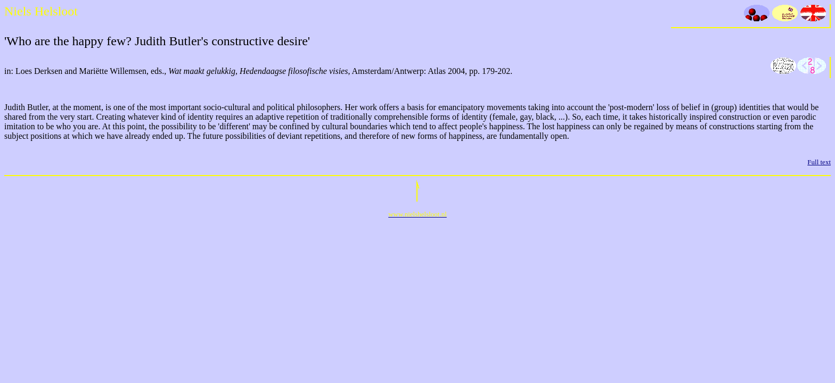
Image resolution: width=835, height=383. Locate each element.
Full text (819, 162)
